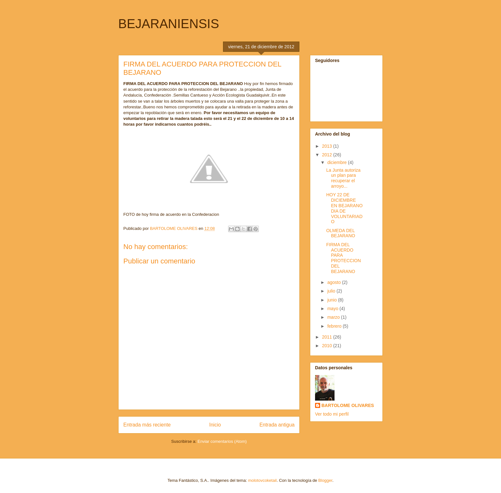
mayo (333, 308)
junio (332, 299)
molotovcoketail (262, 480)
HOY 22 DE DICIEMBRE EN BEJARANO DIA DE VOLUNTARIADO (344, 208)
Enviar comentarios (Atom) (222, 441)
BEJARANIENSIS (168, 24)
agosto (334, 282)
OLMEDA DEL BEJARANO (340, 233)
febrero (335, 326)
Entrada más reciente (147, 424)
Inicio (215, 424)
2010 (327, 345)
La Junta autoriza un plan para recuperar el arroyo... (343, 178)
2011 (327, 337)
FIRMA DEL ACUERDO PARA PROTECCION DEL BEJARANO (343, 258)
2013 (327, 146)
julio (331, 290)
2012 (327, 154)
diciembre (337, 162)
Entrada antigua (277, 424)
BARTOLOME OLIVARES (347, 405)
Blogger (325, 480)
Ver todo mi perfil (332, 414)
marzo (334, 317)
